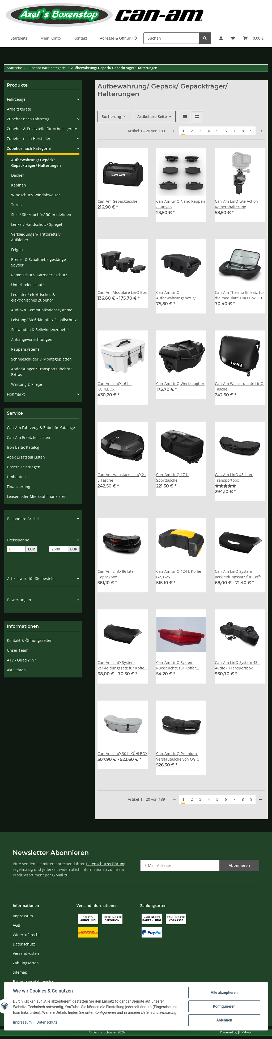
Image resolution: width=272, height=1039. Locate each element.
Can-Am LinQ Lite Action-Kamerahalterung (237, 204)
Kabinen (18, 185)
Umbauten (16, 476)
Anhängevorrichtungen (31, 339)
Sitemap (20, 972)
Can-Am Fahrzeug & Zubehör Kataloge (41, 427)
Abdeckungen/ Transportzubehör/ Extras (41, 371)
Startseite (19, 38)
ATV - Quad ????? (21, 660)
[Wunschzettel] (233, 38)
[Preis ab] (16, 549)
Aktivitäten (16, 669)
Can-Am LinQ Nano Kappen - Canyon (180, 204)
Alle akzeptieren (224, 992)
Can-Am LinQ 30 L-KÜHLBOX (122, 753)
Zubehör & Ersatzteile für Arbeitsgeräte (42, 128)
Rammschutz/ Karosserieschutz (39, 274)
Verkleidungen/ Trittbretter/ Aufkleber (36, 237)
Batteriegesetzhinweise (33, 981)
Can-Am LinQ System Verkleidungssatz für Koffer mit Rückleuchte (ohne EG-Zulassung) (239, 574)
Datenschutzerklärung (105, 863)
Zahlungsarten (26, 962)
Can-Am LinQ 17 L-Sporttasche (172, 477)
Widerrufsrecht (26, 934)
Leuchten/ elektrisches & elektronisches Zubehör (33, 297)
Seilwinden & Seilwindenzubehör (40, 329)
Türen (16, 204)
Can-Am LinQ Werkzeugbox (180, 383)
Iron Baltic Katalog (23, 447)
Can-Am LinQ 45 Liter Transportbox (234, 477)
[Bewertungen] (225, 485)
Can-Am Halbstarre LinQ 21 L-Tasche (121, 477)
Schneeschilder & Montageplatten (41, 359)
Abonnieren (239, 865)
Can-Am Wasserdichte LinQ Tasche (239, 386)
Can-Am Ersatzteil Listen (28, 437)
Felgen (17, 249)
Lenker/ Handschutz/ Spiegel (36, 224)
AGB (16, 925)
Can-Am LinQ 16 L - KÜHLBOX (114, 386)
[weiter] (260, 130)
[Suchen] (171, 38)
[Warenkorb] (253, 38)
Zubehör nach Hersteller (28, 138)
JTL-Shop (244, 1032)
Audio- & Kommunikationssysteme (41, 309)
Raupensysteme (25, 349)
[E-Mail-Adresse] (180, 865)
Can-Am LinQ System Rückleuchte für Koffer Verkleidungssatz (176, 665)
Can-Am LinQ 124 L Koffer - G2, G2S (180, 574)
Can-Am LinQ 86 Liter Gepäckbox (116, 574)
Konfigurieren (224, 1006)
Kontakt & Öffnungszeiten (30, 640)
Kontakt (80, 38)
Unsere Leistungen (23, 466)
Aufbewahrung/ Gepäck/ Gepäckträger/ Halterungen (36, 162)
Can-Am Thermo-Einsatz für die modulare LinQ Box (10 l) (239, 295)
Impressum (22, 1022)
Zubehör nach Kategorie (29, 148)
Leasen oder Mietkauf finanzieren (37, 496)
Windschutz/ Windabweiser (35, 194)
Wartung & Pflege (26, 384)
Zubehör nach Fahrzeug (28, 118)
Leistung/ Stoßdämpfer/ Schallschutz (44, 319)
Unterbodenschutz (27, 284)
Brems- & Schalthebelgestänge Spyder (38, 262)
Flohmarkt (16, 394)
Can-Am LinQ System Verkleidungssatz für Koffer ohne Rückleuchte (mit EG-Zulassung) (121, 665)
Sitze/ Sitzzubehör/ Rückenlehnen (41, 214)
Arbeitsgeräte (19, 109)
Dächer (17, 175)
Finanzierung (18, 486)
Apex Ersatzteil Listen (26, 457)
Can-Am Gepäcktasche (117, 201)
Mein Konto (50, 38)
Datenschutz (47, 1022)
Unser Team (17, 650)
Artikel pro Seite (152, 116)
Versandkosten (26, 953)
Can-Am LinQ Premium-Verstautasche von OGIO (177, 756)
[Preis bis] (58, 549)
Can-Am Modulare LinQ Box (122, 292)
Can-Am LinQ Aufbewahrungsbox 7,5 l (177, 295)
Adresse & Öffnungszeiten (123, 38)
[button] (221, 38)
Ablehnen (224, 1020)
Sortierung (111, 116)
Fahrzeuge (16, 99)
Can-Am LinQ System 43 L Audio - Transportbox (237, 665)
